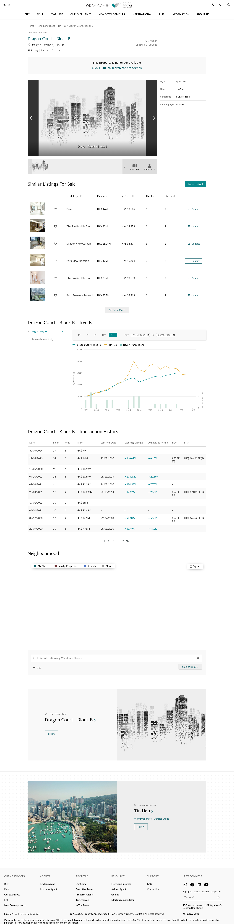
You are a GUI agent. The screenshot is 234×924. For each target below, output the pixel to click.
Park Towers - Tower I (79, 292)
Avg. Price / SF (39, 328)
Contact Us (153, 885)
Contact (194, 206)
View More (117, 307)
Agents (45, 872)
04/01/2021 (35, 507)
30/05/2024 (35, 447)
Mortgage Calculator (122, 896)
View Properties (143, 815)
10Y (104, 331)
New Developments (15, 901)
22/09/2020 (35, 525)
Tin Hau (62, 25)
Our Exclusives (12, 891)
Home (31, 25)
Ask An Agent (118, 885)
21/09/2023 (35, 455)
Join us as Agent (48, 885)
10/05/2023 (35, 465)
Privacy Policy (10, 911)
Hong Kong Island (46, 25)
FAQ (149, 880)
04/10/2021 (35, 473)
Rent (6, 885)
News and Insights (121, 880)
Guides (115, 891)
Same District (195, 180)
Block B (89, 25)
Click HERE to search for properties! (117, 65)
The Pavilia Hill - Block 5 (80, 275)
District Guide (162, 815)
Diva (69, 206)
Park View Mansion (77, 258)
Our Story (81, 880)
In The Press (82, 901)
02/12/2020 (35, 514)
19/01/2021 (35, 499)
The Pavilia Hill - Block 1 (80, 223)
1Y (79, 331)
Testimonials (82, 896)
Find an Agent (47, 880)
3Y (87, 331)
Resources (118, 872)
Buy (6, 880)
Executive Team (84, 885)
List (6, 896)
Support (153, 872)
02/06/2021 (35, 481)
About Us (82, 872)
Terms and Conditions (30, 911)
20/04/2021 (35, 488)
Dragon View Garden (78, 240)
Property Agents (85, 891)
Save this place (190, 663)
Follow (51, 730)
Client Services (14, 872)
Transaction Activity (43, 336)
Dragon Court (75, 25)
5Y (95, 331)
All (113, 331)
